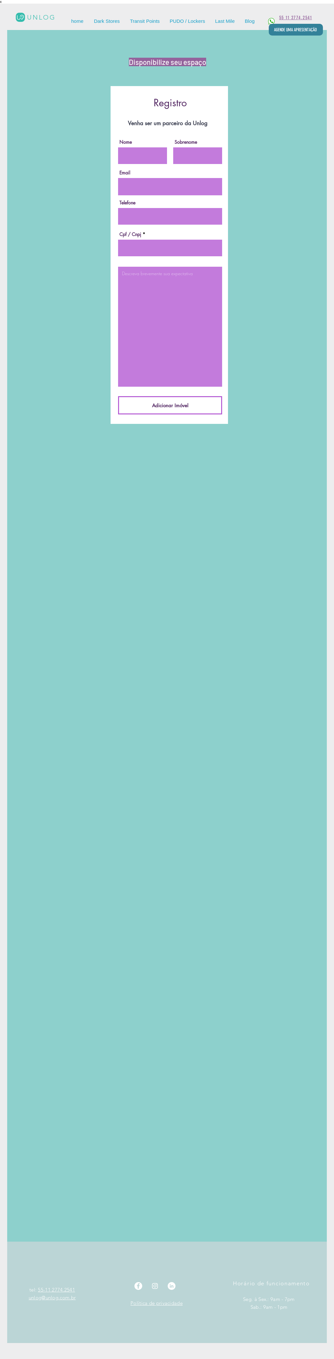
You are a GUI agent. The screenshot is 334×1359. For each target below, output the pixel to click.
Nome (125, 142)
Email (124, 173)
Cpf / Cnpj (130, 234)
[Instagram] (155, 1286)
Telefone (127, 203)
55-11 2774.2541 (56, 1290)
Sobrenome (186, 142)
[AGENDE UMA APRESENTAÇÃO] (296, 30)
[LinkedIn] (171, 1286)
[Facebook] (138, 1286)
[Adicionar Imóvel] (170, 405)
